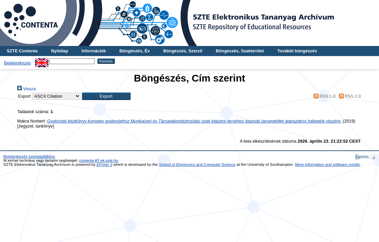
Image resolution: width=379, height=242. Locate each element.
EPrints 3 (104, 164)
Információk (93, 50)
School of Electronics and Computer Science (197, 164)
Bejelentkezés (17, 62)
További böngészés (297, 50)
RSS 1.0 (323, 96)
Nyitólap (59, 50)
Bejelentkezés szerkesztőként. (29, 156)
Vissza (26, 88)
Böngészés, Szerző (182, 50)
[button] (106, 96)
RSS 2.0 (349, 96)
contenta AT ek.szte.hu (98, 160)
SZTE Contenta (22, 50)
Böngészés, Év (134, 50)
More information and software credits (327, 164)
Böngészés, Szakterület (240, 50)
